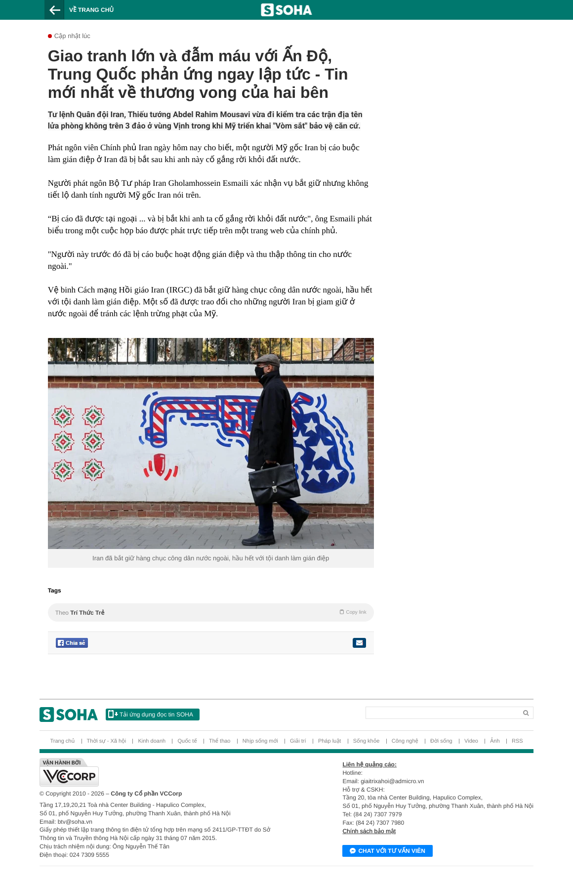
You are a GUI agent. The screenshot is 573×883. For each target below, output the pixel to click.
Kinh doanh (151, 741)
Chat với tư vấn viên (387, 851)
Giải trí (298, 741)
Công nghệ (405, 741)
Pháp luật (329, 741)
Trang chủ (62, 741)
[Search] (408, 711)
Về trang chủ (91, 9)
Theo (211, 612)
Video (471, 741)
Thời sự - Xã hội (106, 741)
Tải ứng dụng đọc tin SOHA (150, 714)
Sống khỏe (366, 741)
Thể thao (220, 741)
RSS (517, 741)
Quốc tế (187, 741)
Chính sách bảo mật (369, 831)
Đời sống (441, 741)
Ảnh (494, 741)
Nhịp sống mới (260, 741)
